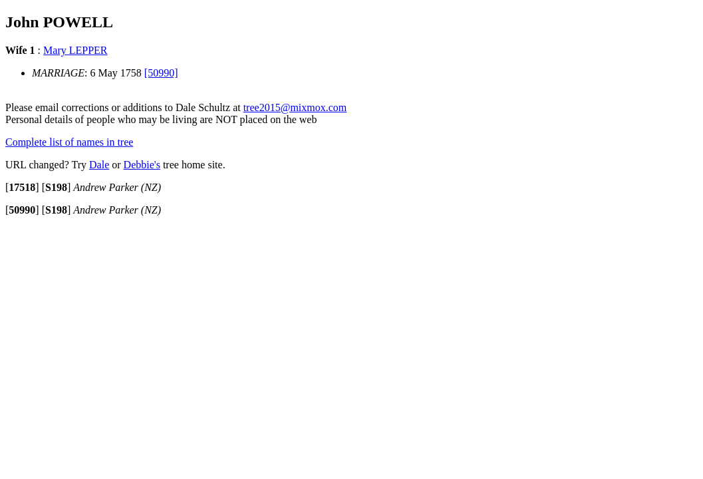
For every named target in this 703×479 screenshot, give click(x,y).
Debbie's (142, 164)
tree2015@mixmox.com (295, 107)
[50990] (161, 73)
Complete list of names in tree (69, 142)
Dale (99, 164)
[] (22, 187)
